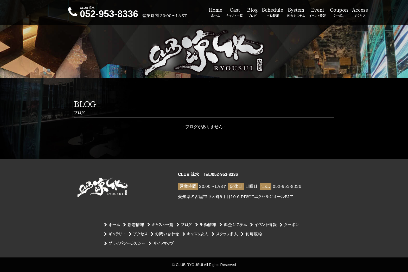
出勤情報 (205, 225)
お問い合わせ (165, 234)
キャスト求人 (195, 234)
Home (215, 13)
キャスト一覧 (160, 225)
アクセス (138, 234)
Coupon (339, 13)
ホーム (112, 225)
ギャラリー (115, 234)
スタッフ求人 (225, 234)
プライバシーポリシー (124, 243)
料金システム (233, 225)
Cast (234, 13)
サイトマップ (161, 243)
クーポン (289, 225)
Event (317, 13)
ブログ (184, 225)
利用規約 (251, 234)
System (296, 13)
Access (360, 13)
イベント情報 (263, 225)
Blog (252, 13)
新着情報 (133, 225)
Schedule (272, 13)
